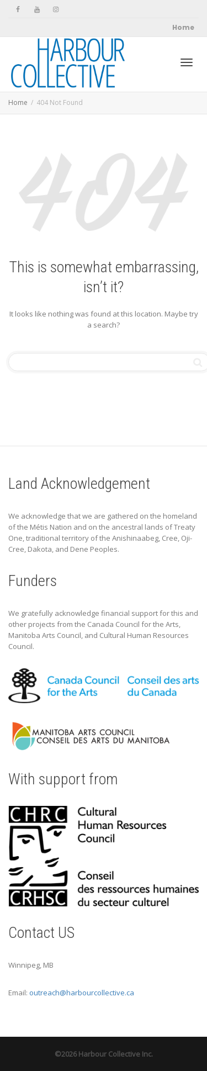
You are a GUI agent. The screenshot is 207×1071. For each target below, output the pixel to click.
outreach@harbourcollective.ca (81, 993)
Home (183, 27)
